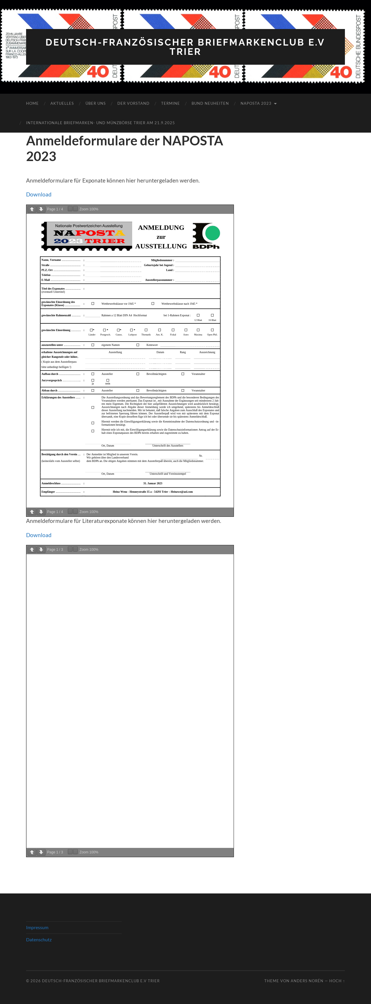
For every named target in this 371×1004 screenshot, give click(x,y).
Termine (170, 103)
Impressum (37, 927)
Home (32, 103)
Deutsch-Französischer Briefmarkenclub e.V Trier (185, 47)
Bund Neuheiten (210, 103)
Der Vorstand (133, 103)
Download (39, 194)
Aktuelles (62, 103)
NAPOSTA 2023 (256, 103)
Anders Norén (307, 980)
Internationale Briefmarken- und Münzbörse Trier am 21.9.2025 (100, 122)
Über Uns (96, 103)
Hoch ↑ (337, 980)
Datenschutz (39, 939)
